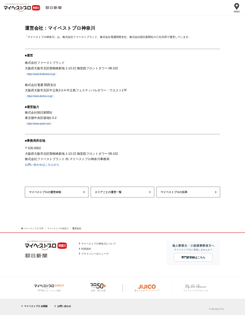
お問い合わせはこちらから (43, 164)
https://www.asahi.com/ (39, 123)
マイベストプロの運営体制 (45, 192)
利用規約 (86, 248)
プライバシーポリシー (93, 253)
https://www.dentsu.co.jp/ (40, 96)
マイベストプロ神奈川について (98, 243)
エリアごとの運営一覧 (108, 192)
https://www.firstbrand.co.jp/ (41, 74)
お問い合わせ (64, 306)
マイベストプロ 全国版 (36, 306)
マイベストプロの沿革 (174, 192)
